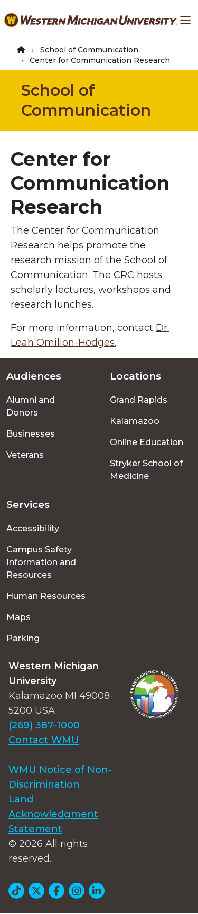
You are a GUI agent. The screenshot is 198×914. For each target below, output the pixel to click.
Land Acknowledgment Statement (53, 814)
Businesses (30, 434)
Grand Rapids (138, 400)
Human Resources (46, 596)
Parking (23, 638)
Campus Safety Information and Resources (41, 562)
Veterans (25, 455)
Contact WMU (43, 740)
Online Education (146, 442)
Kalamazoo (134, 421)
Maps (18, 617)
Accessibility (32, 528)
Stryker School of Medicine (146, 469)
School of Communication (89, 49)
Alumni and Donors (30, 406)
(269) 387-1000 (44, 725)
